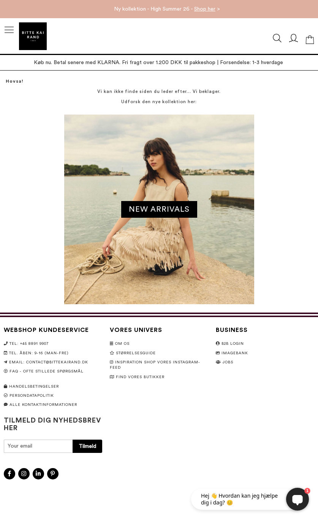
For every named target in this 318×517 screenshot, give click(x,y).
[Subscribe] (87, 446)
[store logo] (33, 36)
